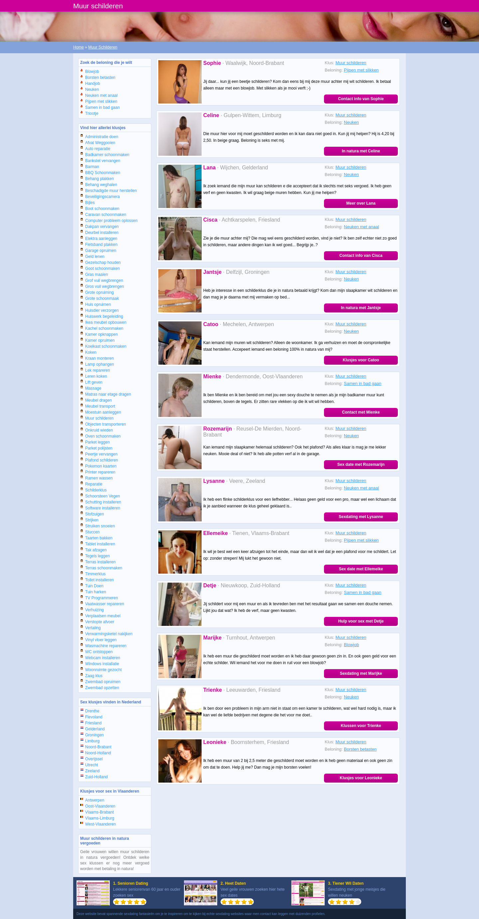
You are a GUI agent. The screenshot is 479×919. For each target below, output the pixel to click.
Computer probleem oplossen (111, 220)
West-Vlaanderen (100, 824)
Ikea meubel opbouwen (105, 322)
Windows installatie (102, 663)
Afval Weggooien (100, 142)
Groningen (94, 735)
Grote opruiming (99, 292)
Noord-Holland (98, 753)
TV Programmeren (101, 598)
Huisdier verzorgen (102, 310)
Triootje (91, 113)
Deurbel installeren (101, 232)
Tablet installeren (100, 544)
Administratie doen (101, 136)
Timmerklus (95, 574)
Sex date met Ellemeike (361, 569)
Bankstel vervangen (102, 160)
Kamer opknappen (101, 334)
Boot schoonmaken (102, 208)
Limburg (92, 741)
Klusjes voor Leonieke (361, 778)
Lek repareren (97, 370)
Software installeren (102, 508)
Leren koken (96, 376)
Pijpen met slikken (101, 101)
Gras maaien (96, 274)
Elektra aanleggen (101, 238)
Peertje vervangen (101, 454)
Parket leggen (97, 442)
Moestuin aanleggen (103, 412)
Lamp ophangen (99, 364)
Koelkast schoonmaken (105, 346)
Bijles (90, 202)
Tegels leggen (97, 556)
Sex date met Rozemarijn (361, 464)
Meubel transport (100, 406)
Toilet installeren (99, 580)
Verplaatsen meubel (102, 616)
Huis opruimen (98, 304)
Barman (92, 166)
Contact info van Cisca (360, 255)
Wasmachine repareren (105, 645)
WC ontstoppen (99, 651)
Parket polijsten (98, 448)
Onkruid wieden (99, 430)
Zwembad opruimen (102, 681)
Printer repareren (100, 472)
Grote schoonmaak (102, 298)
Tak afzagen (96, 550)
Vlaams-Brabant (99, 812)
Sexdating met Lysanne (361, 516)
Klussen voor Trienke (361, 725)
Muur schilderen (99, 418)
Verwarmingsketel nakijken (108, 634)
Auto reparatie (97, 148)
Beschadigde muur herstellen (111, 190)
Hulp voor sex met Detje (361, 621)
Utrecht (91, 765)
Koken (90, 352)
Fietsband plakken (101, 244)
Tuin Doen (94, 586)
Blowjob (92, 71)
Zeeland (92, 771)
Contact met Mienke (361, 412)
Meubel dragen (98, 400)
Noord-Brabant (98, 747)
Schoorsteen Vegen (102, 496)
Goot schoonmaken (102, 268)
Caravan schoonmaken (105, 214)
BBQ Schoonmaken (102, 172)
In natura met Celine (361, 151)
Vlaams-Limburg (99, 818)
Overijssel (94, 759)
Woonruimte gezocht (103, 669)
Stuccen (92, 532)
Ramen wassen (99, 478)
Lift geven (93, 382)
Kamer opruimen (100, 340)
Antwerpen (94, 800)
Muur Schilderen (102, 47)
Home (78, 47)
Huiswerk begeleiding (104, 316)
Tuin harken (95, 592)
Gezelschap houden (103, 262)
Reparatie (93, 484)
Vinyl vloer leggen (101, 640)
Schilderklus (96, 490)
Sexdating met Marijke (361, 673)
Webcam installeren (102, 657)
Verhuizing (94, 610)
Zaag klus (93, 675)
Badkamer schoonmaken (107, 154)
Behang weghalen (101, 184)
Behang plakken (99, 178)
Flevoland (93, 717)
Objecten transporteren (105, 424)
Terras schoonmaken (103, 568)
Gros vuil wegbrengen (104, 286)
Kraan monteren (99, 358)
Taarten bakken (98, 538)
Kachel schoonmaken (104, 328)
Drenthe (92, 711)
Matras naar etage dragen (108, 394)
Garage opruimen (100, 250)
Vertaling (93, 628)
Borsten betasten (100, 77)
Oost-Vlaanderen (100, 806)
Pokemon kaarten (100, 466)
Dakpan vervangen (102, 226)
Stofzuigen (94, 514)
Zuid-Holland (96, 777)
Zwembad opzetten (102, 687)
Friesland (93, 723)
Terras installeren (100, 562)
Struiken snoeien (100, 526)
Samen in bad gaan (102, 107)
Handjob (92, 83)
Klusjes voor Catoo (361, 360)
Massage (93, 388)
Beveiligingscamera (102, 196)
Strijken (91, 520)
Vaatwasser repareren (104, 604)
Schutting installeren (103, 502)
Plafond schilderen (101, 460)
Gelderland (95, 729)
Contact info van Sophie (361, 98)
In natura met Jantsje (361, 307)
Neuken (92, 89)
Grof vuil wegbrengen (104, 280)
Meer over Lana (361, 203)
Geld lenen (94, 256)
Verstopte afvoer (99, 622)
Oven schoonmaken (103, 436)
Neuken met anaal (101, 95)
